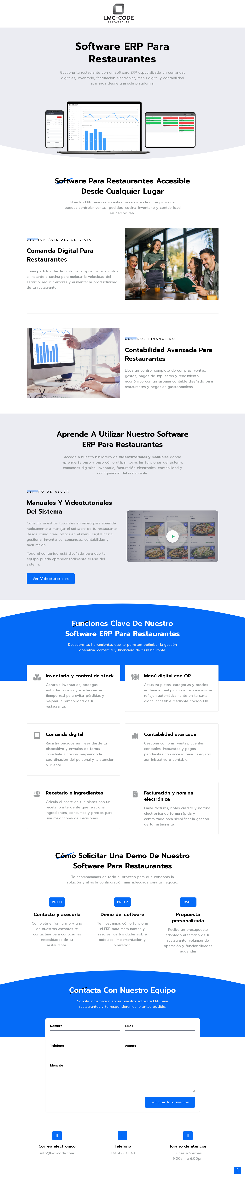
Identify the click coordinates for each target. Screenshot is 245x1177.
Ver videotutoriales (50, 578)
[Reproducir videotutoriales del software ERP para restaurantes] (172, 536)
